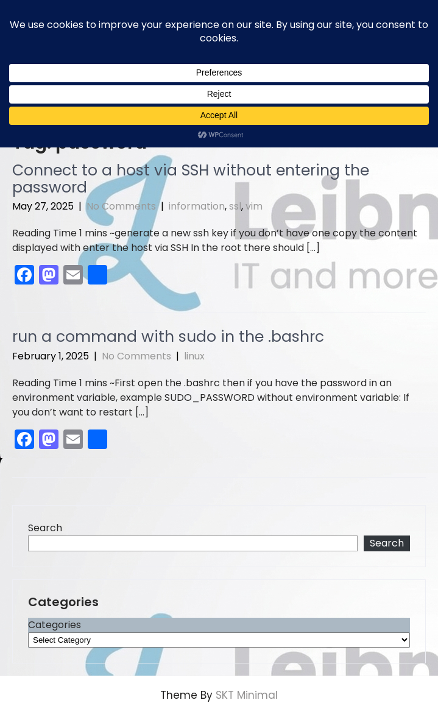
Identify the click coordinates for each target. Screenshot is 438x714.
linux (194, 356)
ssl (235, 206)
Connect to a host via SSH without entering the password (190, 179)
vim (254, 206)
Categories (54, 625)
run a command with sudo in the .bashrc (168, 336)
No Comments (121, 206)
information (197, 206)
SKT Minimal (247, 695)
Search (45, 528)
